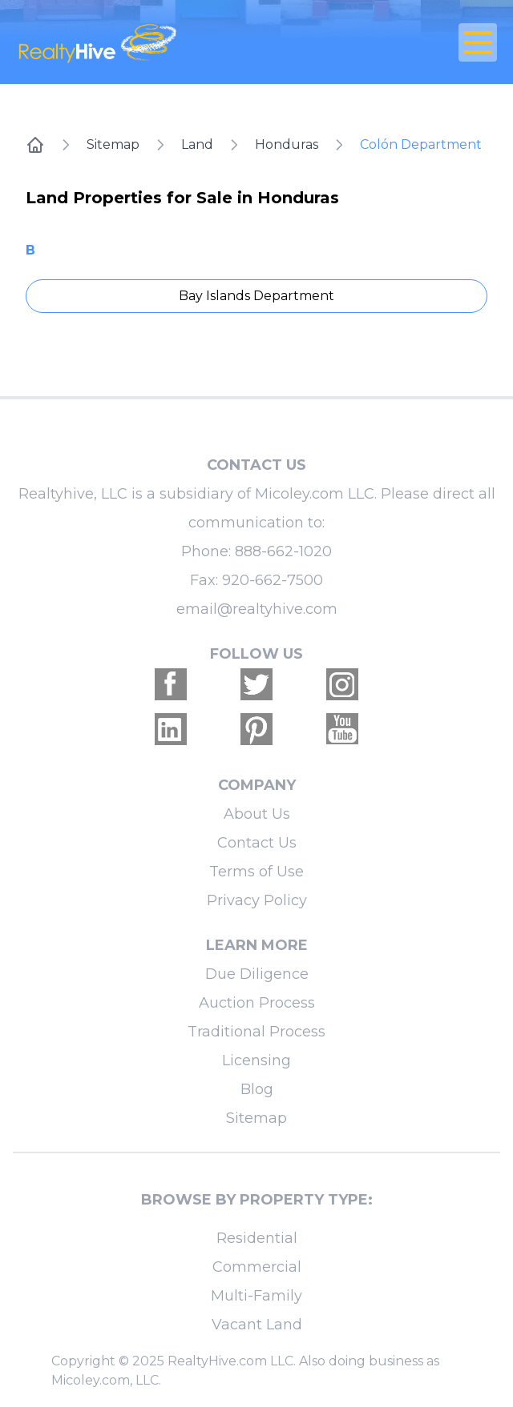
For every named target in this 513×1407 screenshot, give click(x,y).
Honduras (286, 144)
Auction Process (257, 1003)
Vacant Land (257, 1324)
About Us (257, 814)
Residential (256, 1238)
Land (197, 144)
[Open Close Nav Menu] (477, 42)
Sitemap (113, 144)
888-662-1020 (283, 551)
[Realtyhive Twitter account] (256, 684)
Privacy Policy (257, 900)
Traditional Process (256, 1031)
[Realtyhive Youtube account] (342, 729)
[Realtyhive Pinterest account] (256, 729)
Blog (256, 1089)
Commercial (256, 1267)
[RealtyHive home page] (176, 42)
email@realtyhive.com (256, 609)
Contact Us (257, 843)
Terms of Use (256, 871)
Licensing (256, 1060)
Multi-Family (256, 1296)
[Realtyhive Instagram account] (342, 684)
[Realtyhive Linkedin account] (171, 729)
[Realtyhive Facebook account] (171, 684)
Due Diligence (257, 974)
